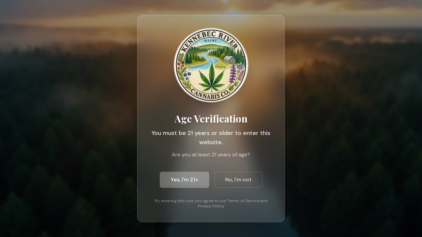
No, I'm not (238, 179)
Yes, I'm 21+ (184, 179)
